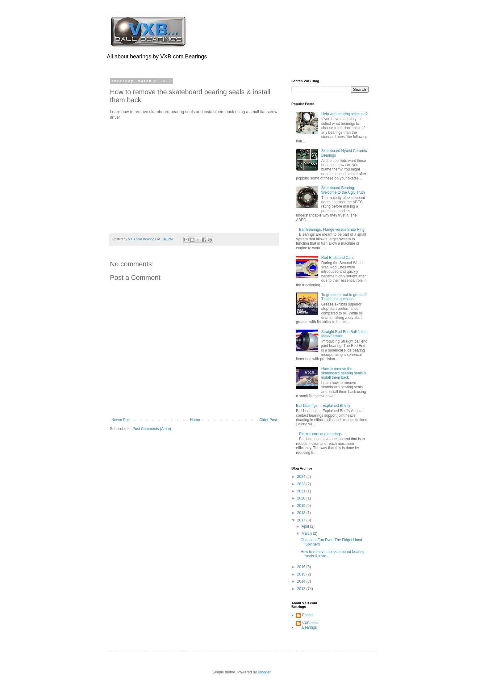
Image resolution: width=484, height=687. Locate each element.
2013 (302, 589)
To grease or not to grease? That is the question (344, 297)
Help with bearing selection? (344, 114)
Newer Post (121, 420)
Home (195, 420)
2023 (302, 484)
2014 (302, 581)
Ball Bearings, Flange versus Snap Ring (332, 229)
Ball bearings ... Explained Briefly (323, 405)
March (307, 533)
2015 (302, 574)
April (306, 526)
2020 (302, 498)
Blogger (264, 672)
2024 (302, 476)
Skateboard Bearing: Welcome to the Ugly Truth (343, 190)
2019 (302, 506)
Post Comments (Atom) (151, 429)
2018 (302, 513)
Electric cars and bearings (320, 434)
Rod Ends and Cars (337, 257)
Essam (308, 615)
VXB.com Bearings (310, 625)
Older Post (268, 420)
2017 (302, 520)
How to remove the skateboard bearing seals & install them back (343, 373)
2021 (302, 491)
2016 (302, 567)
